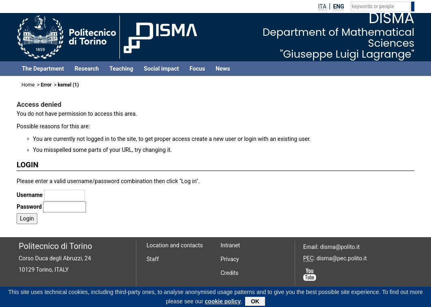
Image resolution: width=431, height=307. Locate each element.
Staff (153, 259)
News (223, 68)
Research (87, 68)
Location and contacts (175, 245)
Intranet (230, 245)
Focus (197, 68)
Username (30, 195)
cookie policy (223, 303)
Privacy (230, 259)
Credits (230, 273)
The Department (43, 68)
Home (28, 85)
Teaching (121, 68)
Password (29, 206)
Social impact (161, 68)
